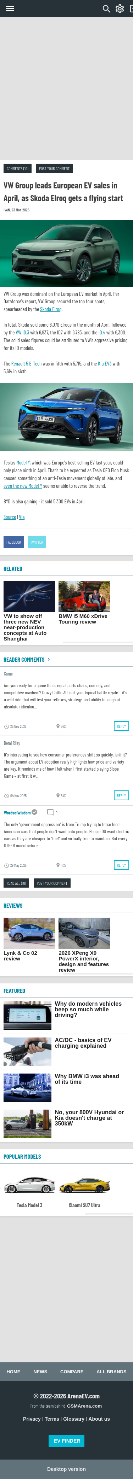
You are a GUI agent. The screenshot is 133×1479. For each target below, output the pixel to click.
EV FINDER (67, 1441)
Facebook (13, 541)
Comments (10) (17, 168)
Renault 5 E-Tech (26, 363)
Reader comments (28, 659)
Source (10, 517)
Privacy (32, 1419)
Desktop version (66, 1469)
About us (99, 1419)
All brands (111, 1371)
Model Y (23, 462)
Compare (71, 1371)
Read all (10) (16, 883)
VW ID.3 (22, 332)
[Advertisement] (66, 88)
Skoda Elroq (50, 309)
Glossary (73, 1419)
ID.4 (102, 332)
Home (13, 1371)
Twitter (37, 541)
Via (21, 517)
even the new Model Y (23, 486)
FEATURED (14, 990)
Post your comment (54, 168)
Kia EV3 (104, 363)
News (40, 1371)
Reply (121, 726)
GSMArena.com (84, 1406)
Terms (52, 1419)
